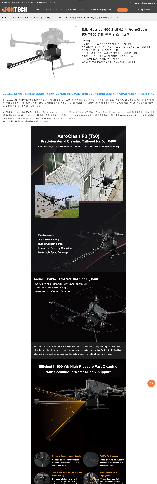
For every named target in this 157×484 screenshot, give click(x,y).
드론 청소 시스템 (43, 17)
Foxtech (5, 17)
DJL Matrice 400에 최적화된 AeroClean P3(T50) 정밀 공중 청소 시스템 (86, 17)
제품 (14, 17)
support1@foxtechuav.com (142, 3)
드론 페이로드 (26, 17)
